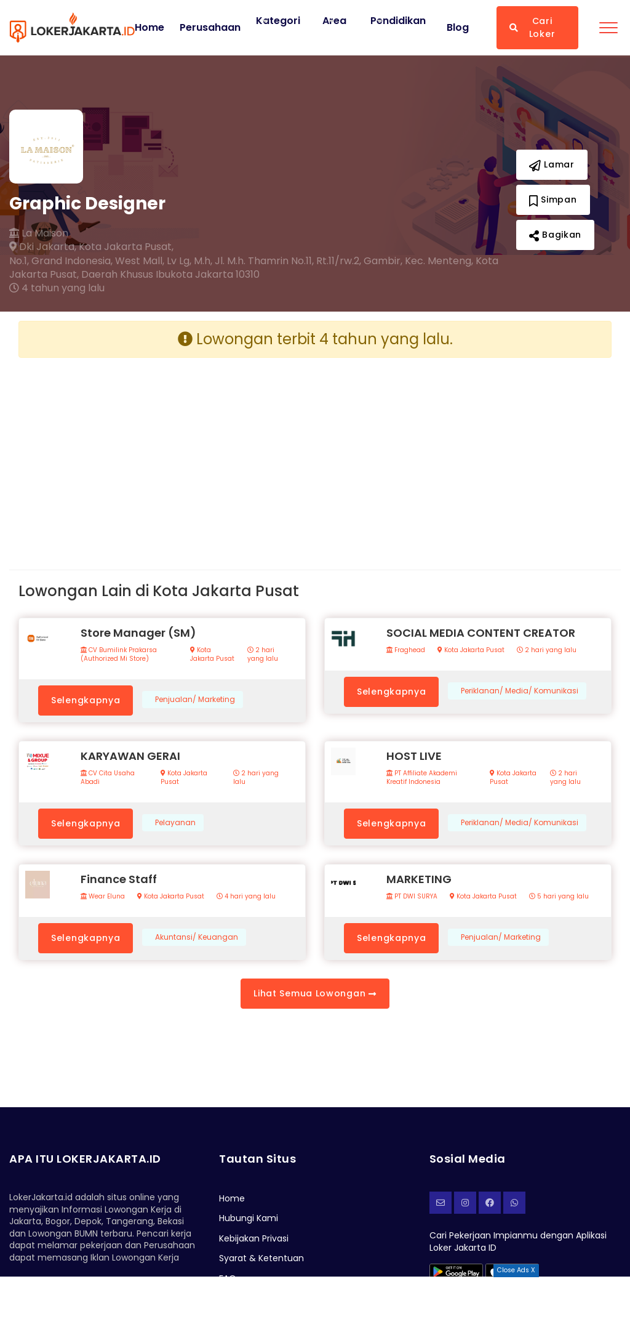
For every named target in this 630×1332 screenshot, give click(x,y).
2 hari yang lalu (262, 654)
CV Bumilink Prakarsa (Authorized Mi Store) (119, 654)
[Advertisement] (162, 454)
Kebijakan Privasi (254, 1238)
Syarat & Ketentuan (261, 1258)
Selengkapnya (85, 700)
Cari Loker (532, 27)
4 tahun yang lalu (57, 288)
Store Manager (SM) (138, 632)
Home (149, 27)
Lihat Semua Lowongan (314, 993)
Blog (458, 27)
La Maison (38, 233)
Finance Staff (119, 879)
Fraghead (405, 650)
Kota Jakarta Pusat (212, 654)
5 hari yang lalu (559, 896)
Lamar (552, 164)
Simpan (553, 199)
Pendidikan (398, 21)
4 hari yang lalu (246, 896)
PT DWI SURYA (411, 896)
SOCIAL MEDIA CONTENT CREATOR (480, 632)
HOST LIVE (414, 756)
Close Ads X (516, 1270)
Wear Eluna (103, 896)
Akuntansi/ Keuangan (196, 937)
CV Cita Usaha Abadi (108, 777)
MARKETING (419, 879)
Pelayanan (175, 823)
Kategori (278, 21)
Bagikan (555, 234)
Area (334, 21)
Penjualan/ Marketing (195, 699)
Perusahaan (210, 27)
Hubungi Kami (248, 1218)
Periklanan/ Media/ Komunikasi (519, 691)
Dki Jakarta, (42, 247)
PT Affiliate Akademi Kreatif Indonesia (421, 777)
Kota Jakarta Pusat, (126, 247)
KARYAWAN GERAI (130, 756)
